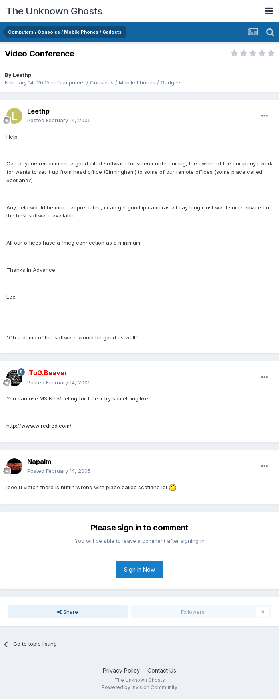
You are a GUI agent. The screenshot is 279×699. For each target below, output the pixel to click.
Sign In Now (139, 569)
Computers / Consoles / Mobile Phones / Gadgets (119, 82)
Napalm (39, 462)
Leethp (22, 75)
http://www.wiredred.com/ (39, 425)
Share (67, 612)
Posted (59, 120)
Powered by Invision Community (139, 687)
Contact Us (161, 670)
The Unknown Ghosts (54, 11)
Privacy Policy (121, 670)
